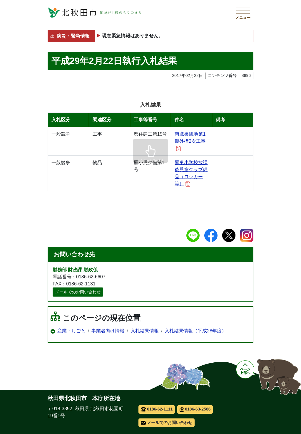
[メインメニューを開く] (243, 12)
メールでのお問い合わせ (78, 292)
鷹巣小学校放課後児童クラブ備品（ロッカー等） (191, 173)
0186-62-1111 (157, 409)
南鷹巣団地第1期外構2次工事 (190, 141)
